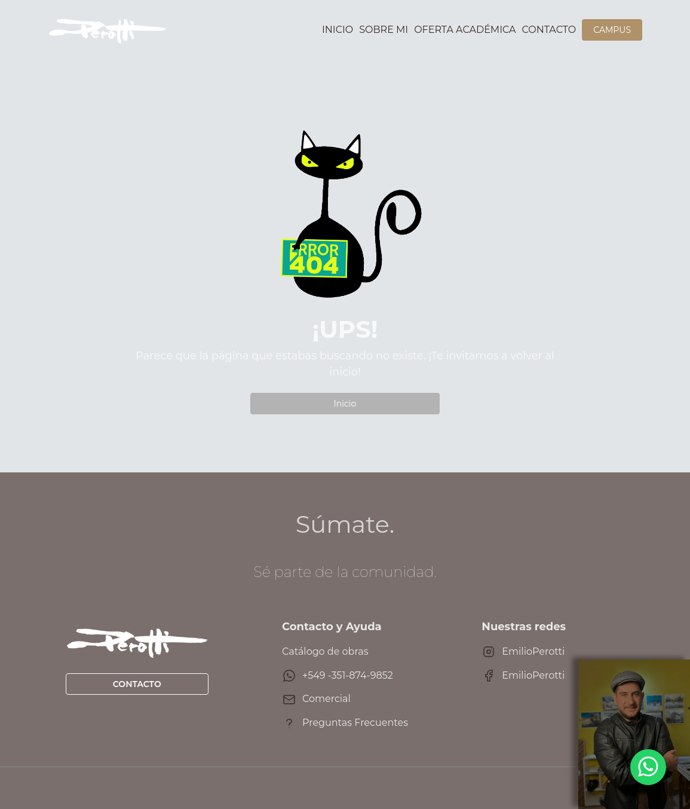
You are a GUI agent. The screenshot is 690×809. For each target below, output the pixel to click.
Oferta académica (465, 29)
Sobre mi (383, 29)
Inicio (337, 29)
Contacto (549, 29)
